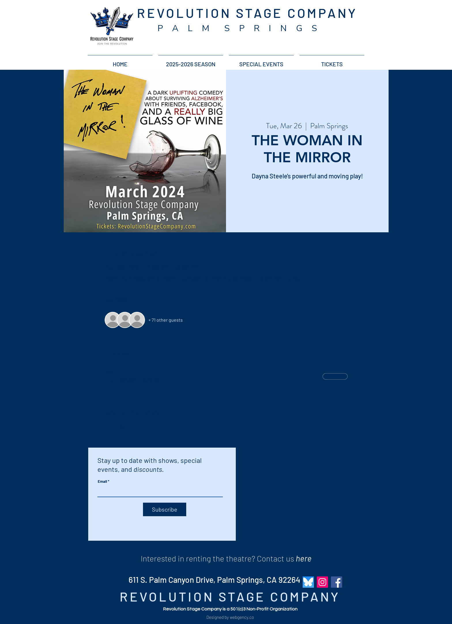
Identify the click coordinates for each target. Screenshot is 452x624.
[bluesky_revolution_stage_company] (308, 582)
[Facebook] (336, 582)
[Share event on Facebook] (107, 427)
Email (102, 481)
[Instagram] (322, 582)
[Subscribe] (164, 509)
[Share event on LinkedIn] (135, 427)
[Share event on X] (121, 427)
